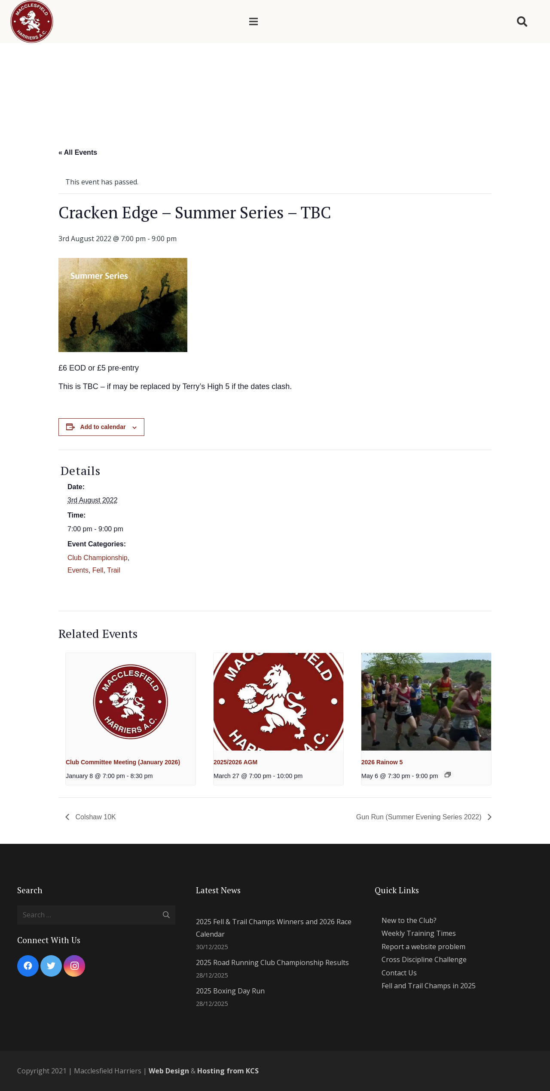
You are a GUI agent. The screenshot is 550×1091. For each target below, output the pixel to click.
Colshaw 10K (94, 817)
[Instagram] (74, 966)
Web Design (169, 1071)
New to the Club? (409, 920)
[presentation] (131, 702)
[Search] (521, 21)
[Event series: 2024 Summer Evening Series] (448, 774)
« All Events (77, 152)
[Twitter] (51, 966)
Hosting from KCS (228, 1071)
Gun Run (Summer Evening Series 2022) (419, 817)
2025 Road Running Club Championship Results (272, 962)
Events (78, 570)
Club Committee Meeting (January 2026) (123, 762)
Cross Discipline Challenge (424, 959)
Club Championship (97, 557)
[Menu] (253, 21)
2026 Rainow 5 (382, 762)
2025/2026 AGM (235, 762)
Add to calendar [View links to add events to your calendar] (103, 426)
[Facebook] (28, 966)
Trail (113, 570)
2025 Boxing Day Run (230, 991)
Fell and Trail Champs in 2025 (429, 985)
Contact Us (399, 973)
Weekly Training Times (419, 933)
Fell (98, 570)
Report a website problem (423, 946)
